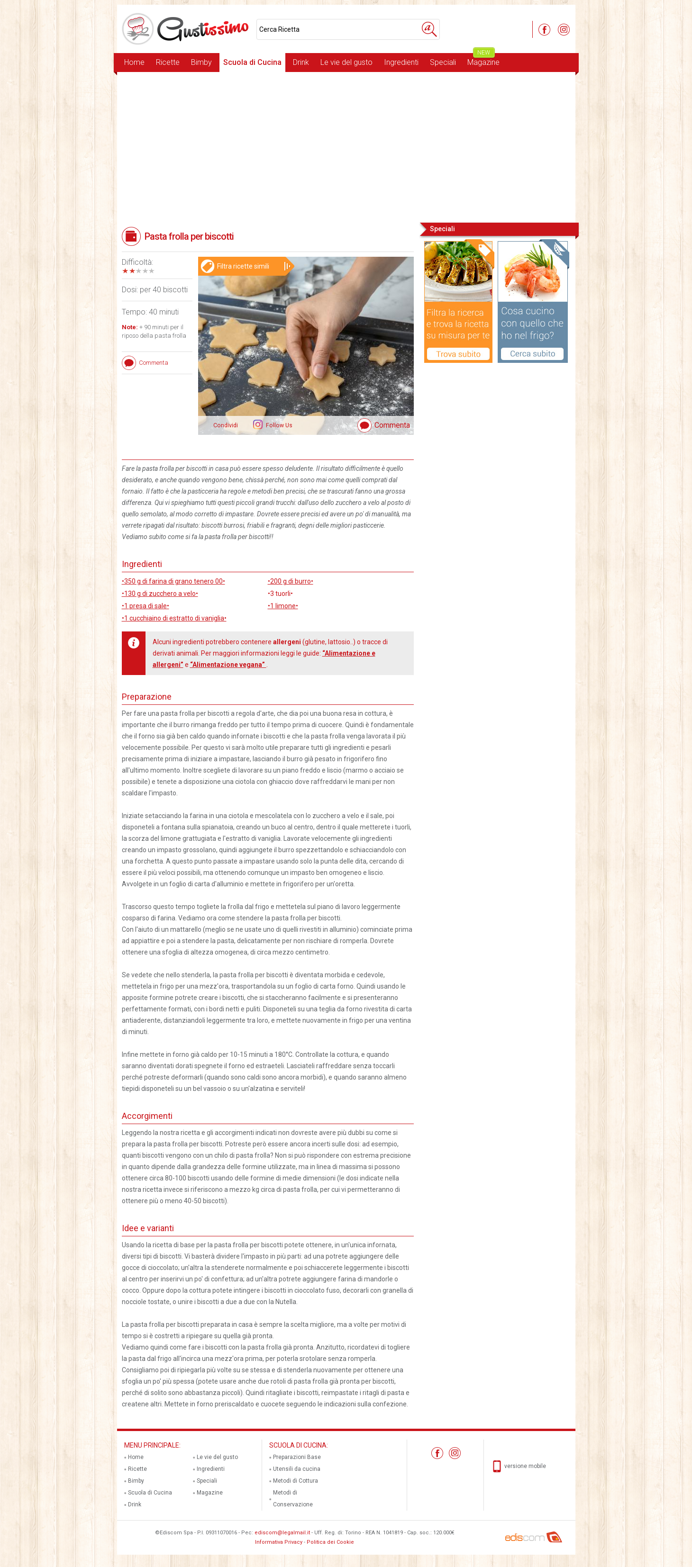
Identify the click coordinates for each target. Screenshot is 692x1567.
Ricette (168, 62)
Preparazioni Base (297, 1457)
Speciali (443, 62)
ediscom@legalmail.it (282, 1533)
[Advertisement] (346, 146)
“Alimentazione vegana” (228, 664)
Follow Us (278, 425)
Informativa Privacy (278, 1542)
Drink (301, 62)
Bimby (201, 62)
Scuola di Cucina (252, 62)
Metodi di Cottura (295, 1480)
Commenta (392, 425)
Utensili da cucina (296, 1469)
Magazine (483, 60)
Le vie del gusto (346, 62)
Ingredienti (401, 62)
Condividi (225, 425)
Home (134, 62)
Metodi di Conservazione (293, 1498)
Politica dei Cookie (330, 1542)
